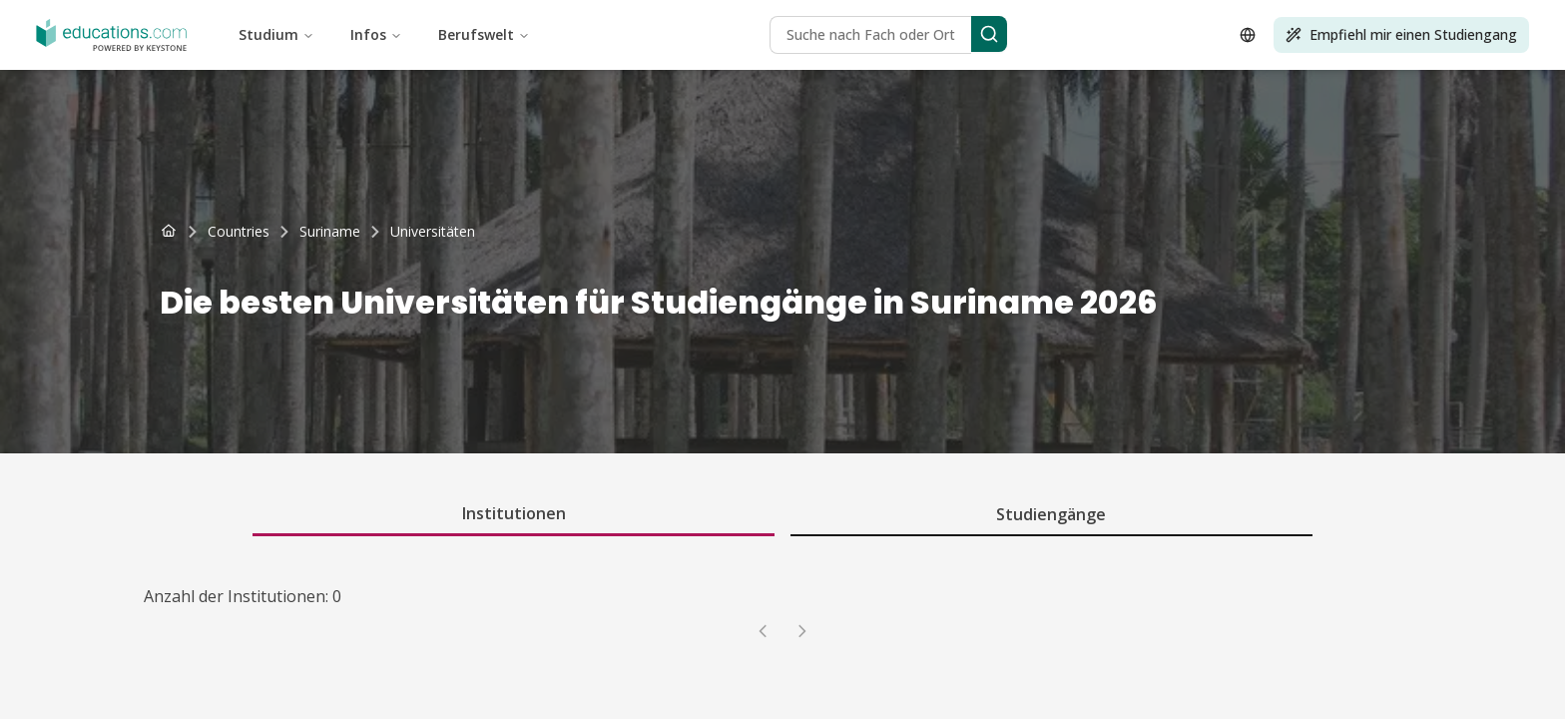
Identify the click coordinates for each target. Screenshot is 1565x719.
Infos (376, 34)
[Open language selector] (1248, 35)
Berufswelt (484, 34)
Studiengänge (1051, 514)
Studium (276, 34)
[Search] (989, 34)
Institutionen (514, 513)
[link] (432, 232)
